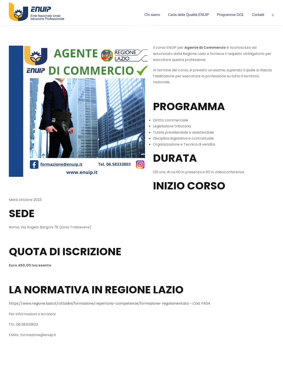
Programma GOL (230, 15)
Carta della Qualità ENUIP (188, 15)
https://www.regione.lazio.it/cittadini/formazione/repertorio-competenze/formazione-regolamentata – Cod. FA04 (109, 303)
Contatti (258, 15)
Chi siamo (152, 15)
